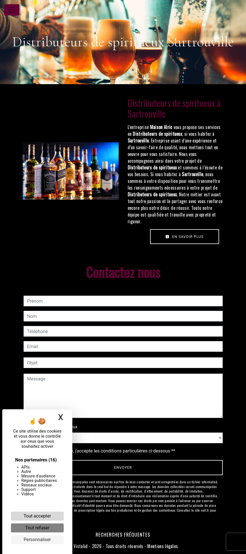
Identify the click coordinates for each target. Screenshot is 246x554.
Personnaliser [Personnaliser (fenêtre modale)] (37, 539)
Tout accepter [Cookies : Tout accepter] (37, 516)
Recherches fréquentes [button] (123, 534)
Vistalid (80, 546)
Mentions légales (162, 546)
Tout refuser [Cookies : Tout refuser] (37, 527)
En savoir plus (184, 237)
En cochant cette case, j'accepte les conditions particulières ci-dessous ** (102, 451)
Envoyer (123, 467)
